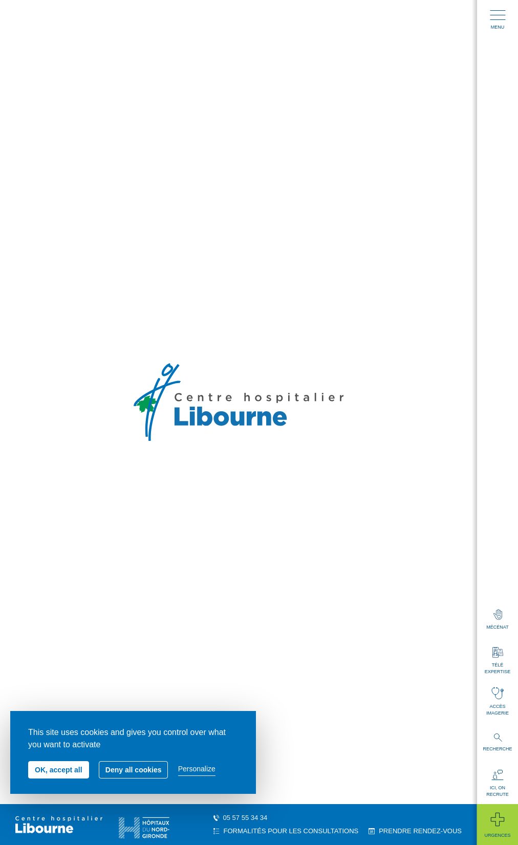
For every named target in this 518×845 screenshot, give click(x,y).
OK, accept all (58, 770)
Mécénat (497, 619)
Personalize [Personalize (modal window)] (196, 769)
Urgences (497, 824)
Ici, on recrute (497, 783)
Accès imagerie (497, 701)
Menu (498, 20)
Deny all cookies (133, 770)
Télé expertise (497, 660)
